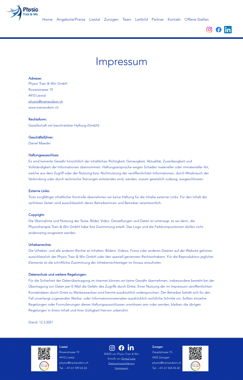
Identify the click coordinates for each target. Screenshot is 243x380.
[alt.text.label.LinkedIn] (228, 29)
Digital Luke (129, 358)
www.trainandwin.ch (43, 107)
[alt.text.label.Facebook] (218, 29)
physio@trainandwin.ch (45, 101)
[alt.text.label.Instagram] (209, 29)
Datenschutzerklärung (121, 363)
